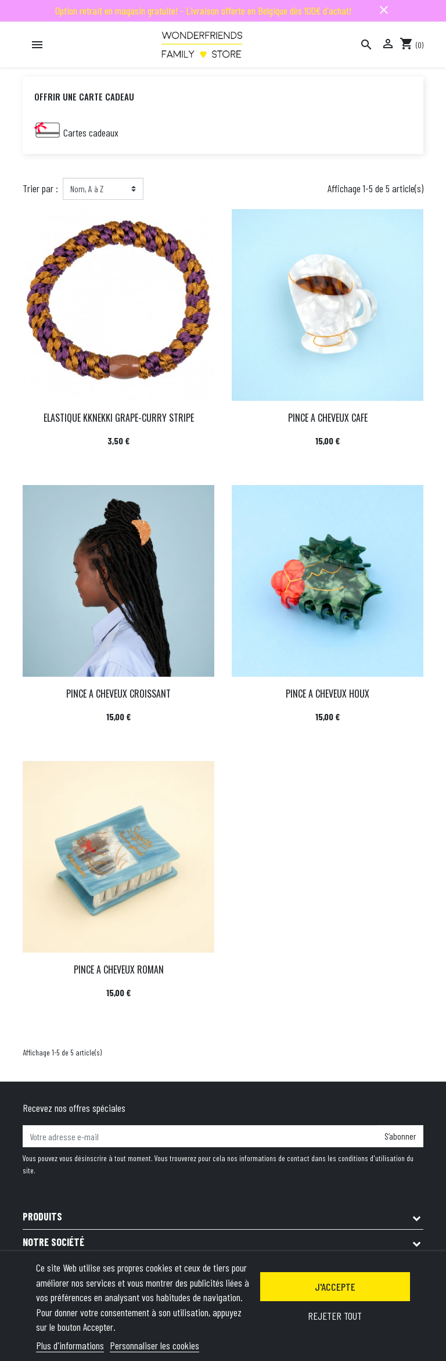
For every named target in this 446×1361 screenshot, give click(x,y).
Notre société (53, 1242)
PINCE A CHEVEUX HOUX (327, 694)
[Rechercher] (366, 45)
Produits (42, 1216)
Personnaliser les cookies (154, 1345)
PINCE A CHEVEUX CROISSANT (118, 694)
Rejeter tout (335, 1315)
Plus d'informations (70, 1345)
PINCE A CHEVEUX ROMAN (119, 969)
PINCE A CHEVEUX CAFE (328, 418)
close (384, 10)
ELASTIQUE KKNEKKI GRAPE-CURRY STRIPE (119, 418)
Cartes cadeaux (90, 132)
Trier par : (40, 188)
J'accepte (335, 1286)
